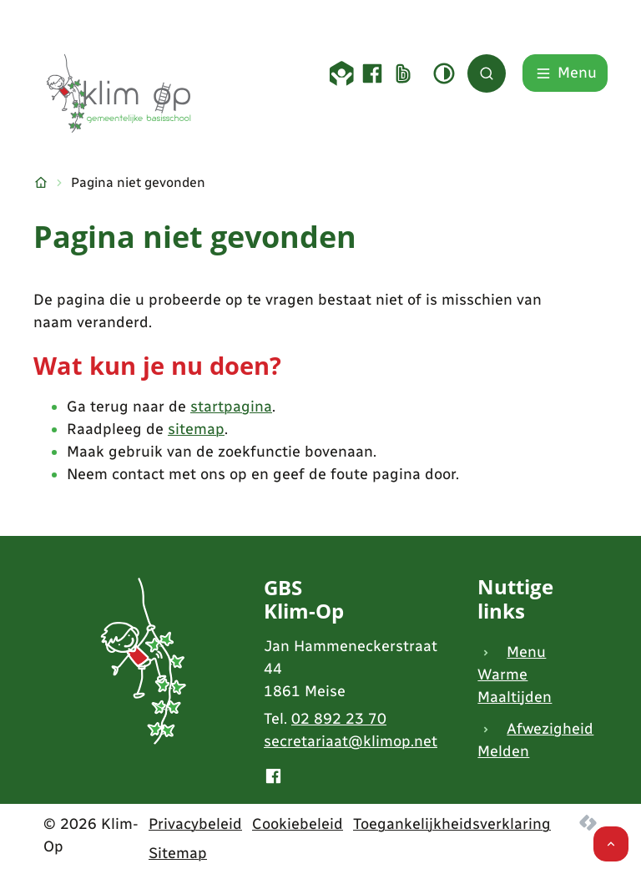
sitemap (196, 429)
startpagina (231, 406)
